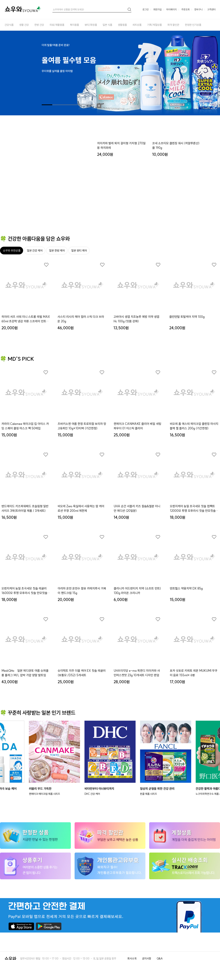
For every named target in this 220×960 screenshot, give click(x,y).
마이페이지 (171, 9)
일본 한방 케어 (57, 250)
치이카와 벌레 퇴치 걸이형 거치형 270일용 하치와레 (121, 198)
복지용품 (74, 25)
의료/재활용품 (57, 25)
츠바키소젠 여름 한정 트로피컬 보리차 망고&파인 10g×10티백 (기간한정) (82, 426)
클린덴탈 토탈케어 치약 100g (187, 317)
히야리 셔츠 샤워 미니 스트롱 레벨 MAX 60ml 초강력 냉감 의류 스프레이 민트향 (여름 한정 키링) (26, 319)
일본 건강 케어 (35, 250)
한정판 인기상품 (193, 25)
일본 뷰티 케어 (79, 250)
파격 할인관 (173, 25)
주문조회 (185, 9)
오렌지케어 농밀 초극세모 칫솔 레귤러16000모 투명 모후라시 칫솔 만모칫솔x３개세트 (25, 590)
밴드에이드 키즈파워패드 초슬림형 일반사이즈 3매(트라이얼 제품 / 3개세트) (25, 508)
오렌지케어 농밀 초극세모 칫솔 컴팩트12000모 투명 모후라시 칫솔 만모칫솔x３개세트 (193, 508)
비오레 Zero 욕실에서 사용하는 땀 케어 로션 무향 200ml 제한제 (81, 508)
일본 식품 (107, 25)
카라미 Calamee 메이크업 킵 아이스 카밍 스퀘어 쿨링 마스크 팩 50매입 (25, 426)
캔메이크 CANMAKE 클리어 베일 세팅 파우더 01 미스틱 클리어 (137, 426)
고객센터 (211, 9)
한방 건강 (39, 25)
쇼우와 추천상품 (11, 250)
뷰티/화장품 (91, 25)
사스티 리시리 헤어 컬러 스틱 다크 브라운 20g (80, 319)
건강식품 (9, 25)
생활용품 (122, 25)
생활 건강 (24, 25)
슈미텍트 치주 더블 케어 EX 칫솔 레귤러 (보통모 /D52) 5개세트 (82, 673)
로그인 (145, 9)
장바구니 (198, 9)
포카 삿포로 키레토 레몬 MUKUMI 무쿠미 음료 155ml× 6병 (193, 673)
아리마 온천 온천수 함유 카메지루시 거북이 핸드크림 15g (82, 590)
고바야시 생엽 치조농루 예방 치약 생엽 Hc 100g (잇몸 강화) (136, 319)
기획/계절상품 (154, 25)
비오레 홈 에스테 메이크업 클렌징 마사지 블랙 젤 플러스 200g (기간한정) (194, 426)
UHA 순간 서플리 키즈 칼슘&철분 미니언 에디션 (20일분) (137, 508)
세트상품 (136, 25)
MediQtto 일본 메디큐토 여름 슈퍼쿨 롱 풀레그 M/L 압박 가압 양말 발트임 (25, 673)
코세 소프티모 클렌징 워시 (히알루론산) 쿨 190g (176, 198)
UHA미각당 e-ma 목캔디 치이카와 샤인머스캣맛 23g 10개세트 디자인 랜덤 (137, 673)
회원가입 (157, 9)
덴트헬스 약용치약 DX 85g (186, 588)
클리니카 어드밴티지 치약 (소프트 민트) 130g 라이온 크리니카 (137, 590)
